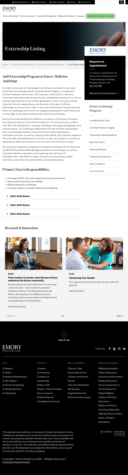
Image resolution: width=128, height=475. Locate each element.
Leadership (43, 380)
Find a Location (27, 16)
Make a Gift (43, 384)
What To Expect (97, 164)
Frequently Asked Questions (103, 135)
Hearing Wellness (98, 149)
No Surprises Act (107, 389)
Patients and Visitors (108, 363)
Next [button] (119, 316)
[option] (33, 274)
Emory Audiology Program (51, 64)
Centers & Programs (46, 16)
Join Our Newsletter (78, 384)
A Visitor (6, 372)
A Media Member (11, 389)
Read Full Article (17, 306)
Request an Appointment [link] (103, 93)
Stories (71, 380)
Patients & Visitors (66, 16)
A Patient (7, 368)
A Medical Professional (14, 376)
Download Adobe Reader (16, 462)
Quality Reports (45, 397)
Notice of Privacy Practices (107, 399)
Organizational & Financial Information (79, 395)
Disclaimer (104, 422)
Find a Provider (10, 16)
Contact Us (43, 376)
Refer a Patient (106, 417)
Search (121, 2)
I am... (5, 363)
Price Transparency (109, 384)
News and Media (76, 363)
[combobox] (110, 2)
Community (43, 372)
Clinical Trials (75, 368)
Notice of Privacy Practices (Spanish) (108, 407)
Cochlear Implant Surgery (102, 127)
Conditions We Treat (100, 120)
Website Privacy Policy (110, 413)
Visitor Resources (107, 372)
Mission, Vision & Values (49, 389)
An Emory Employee (13, 384)
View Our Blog (76, 290)
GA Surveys (74, 389)
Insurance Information (110, 376)
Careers (80, 16)
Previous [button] (11, 316)
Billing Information (108, 368)
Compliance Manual (48, 401)
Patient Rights (106, 393)
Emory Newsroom (77, 372)
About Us (41, 363)
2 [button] (65, 316)
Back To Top (64, 340)
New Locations (45, 393)
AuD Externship (97, 171)
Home (5, 64)
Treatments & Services (100, 156)
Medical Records (107, 380)
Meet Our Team (97, 142)
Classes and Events (78, 376)
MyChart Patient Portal (100, 16)
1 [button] (63, 316)
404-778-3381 (96, 86)
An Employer (9, 393)
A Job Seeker (9, 380)
